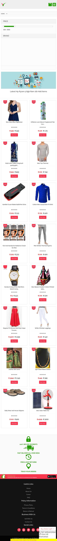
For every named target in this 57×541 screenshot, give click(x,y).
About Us (28, 491)
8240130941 (43, 537)
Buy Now (14, 135)
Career (28, 494)
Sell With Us (28, 519)
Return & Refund (28, 511)
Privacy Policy (28, 505)
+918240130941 (50, 532)
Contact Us (28, 522)
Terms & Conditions (28, 508)
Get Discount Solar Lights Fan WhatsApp (23, 540)
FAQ (28, 497)
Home (28, 488)
